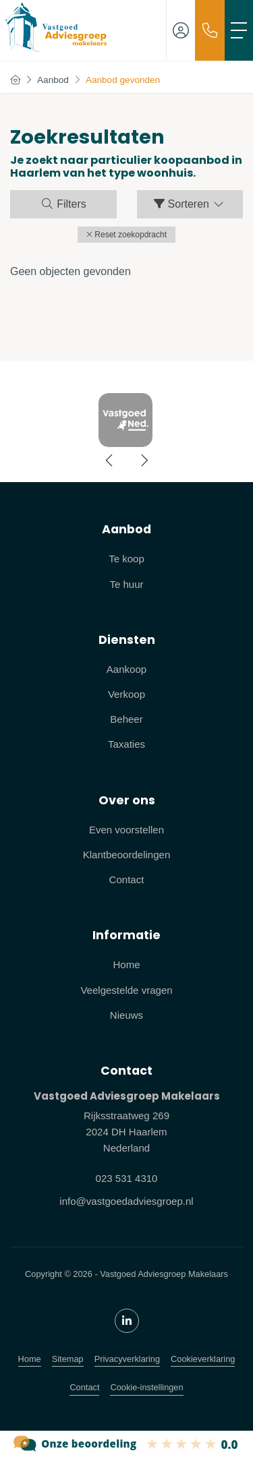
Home (29, 1359)
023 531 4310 (127, 1178)
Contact (84, 1387)
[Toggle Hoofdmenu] (239, 30)
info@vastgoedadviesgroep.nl (126, 1201)
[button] (126, 235)
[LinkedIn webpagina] (127, 1321)
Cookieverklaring (203, 1359)
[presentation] (109, 460)
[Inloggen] (181, 30)
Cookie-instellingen (146, 1387)
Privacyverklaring (127, 1359)
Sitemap (68, 1359)
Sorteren (189, 204)
